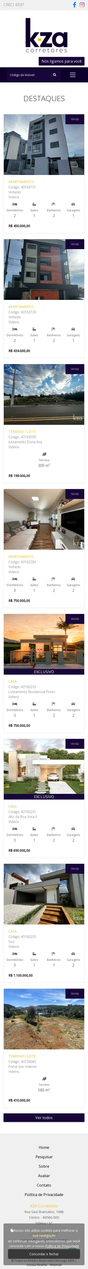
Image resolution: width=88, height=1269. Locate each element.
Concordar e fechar (44, 1254)
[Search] (34, 75)
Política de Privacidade (62, 1246)
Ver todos (44, 1117)
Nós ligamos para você (62, 61)
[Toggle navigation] (72, 75)
